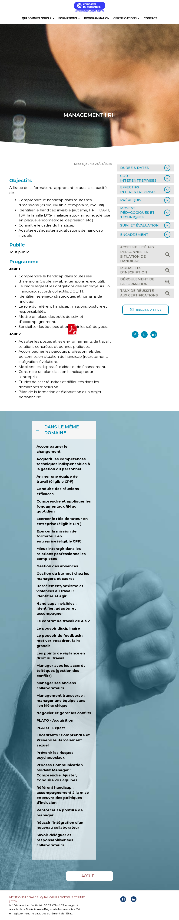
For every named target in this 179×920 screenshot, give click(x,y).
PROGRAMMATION (96, 18)
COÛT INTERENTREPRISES (138, 178)
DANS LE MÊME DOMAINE (61, 429)
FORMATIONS (67, 18)
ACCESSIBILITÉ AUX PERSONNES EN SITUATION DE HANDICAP (137, 254)
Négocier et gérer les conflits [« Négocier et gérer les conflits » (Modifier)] (63, 713)
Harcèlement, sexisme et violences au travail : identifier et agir (59, 591)
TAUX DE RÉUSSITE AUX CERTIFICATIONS (139, 293)
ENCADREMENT (134, 235)
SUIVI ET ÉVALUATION (139, 225)
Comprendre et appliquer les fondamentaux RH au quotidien (63, 506)
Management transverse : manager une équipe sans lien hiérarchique (60, 700)
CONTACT (150, 18)
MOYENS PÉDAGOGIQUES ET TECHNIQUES (137, 212)
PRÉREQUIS (130, 200)
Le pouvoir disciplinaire (58, 628)
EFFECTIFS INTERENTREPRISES (138, 189)
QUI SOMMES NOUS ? (36, 18)
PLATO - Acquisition (54, 720)
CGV (14, 901)
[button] (145, 310)
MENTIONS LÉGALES (23, 897)
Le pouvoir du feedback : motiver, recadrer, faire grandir (59, 640)
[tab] (145, 167)
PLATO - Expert (50, 728)
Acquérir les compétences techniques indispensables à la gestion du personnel (63, 464)
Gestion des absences (57, 566)
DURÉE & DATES (134, 168)
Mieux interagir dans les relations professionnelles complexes (61, 553)
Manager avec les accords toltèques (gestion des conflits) (61, 670)
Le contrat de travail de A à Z (63, 621)
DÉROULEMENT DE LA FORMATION (137, 281)
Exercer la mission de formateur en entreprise (56, 536)
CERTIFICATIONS (125, 18)
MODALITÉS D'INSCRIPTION (133, 270)
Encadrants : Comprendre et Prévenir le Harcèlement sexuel (63, 740)
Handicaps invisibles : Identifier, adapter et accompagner (56, 608)
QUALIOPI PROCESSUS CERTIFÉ (63, 897)
